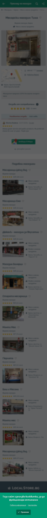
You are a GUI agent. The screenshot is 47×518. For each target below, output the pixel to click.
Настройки (32, 505)
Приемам (23, 512)
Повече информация (18, 505)
